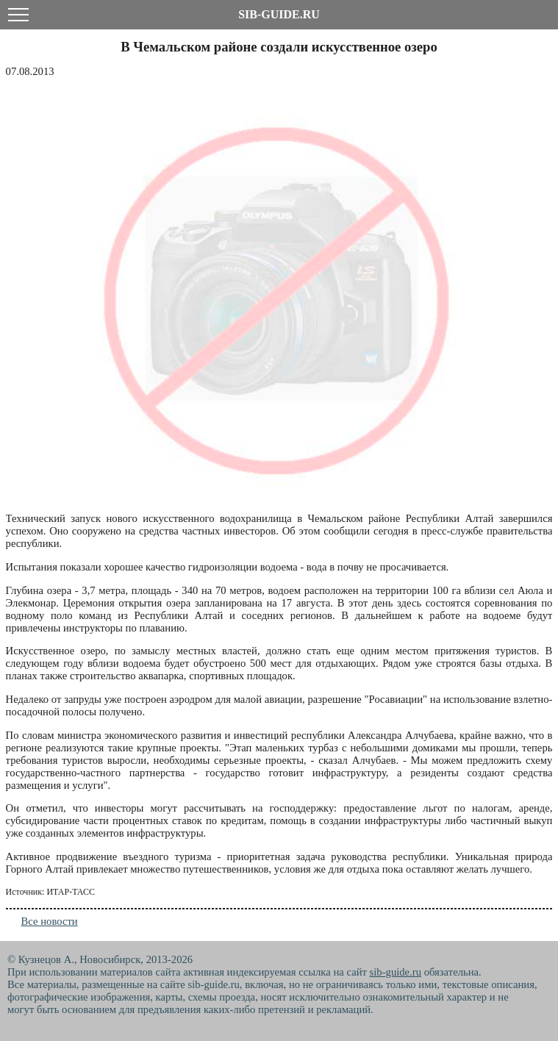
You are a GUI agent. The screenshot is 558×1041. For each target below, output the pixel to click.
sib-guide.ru (395, 972)
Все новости (49, 921)
